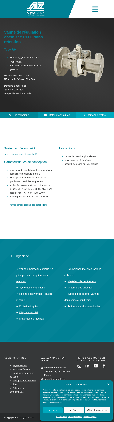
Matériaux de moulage (32, 318)
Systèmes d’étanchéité (32, 287)
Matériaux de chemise (80, 287)
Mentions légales (90, 417)
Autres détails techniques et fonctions (28, 205)
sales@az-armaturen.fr (55, 379)
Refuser (74, 410)
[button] (108, 384)
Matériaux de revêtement (82, 281)
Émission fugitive (28, 306)
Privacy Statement (75, 417)
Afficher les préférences (97, 410)
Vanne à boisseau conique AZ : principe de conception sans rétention (35, 275)
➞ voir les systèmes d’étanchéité (20, 154)
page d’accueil (20, 365)
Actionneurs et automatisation (84, 306)
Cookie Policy (61, 417)
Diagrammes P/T (28, 312)
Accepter (53, 410)
